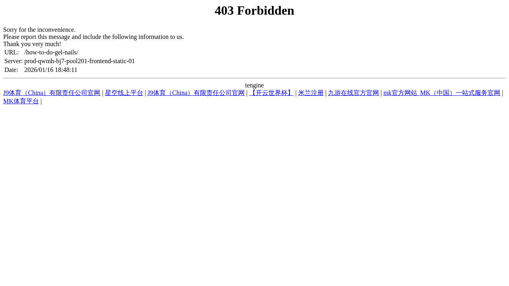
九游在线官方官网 (353, 92)
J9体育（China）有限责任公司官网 (51, 92)
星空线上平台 (124, 92)
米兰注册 (311, 92)
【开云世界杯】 (271, 92)
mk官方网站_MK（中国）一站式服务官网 (441, 92)
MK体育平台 (21, 101)
